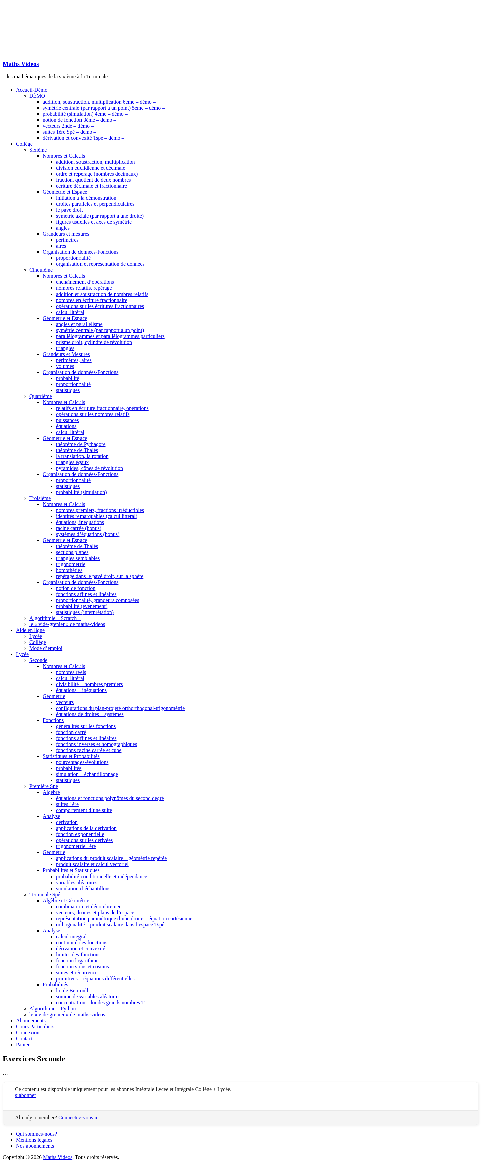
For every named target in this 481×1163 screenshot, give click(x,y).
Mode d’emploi (45, 648)
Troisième (40, 498)
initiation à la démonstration (86, 198)
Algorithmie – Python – (54, 1008)
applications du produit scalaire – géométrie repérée (111, 858)
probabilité (67, 378)
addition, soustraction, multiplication (95, 162)
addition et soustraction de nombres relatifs (102, 294)
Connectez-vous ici (79, 1117)
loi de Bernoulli (73, 990)
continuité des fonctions (81, 942)
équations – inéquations (81, 690)
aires (61, 246)
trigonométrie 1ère (76, 846)
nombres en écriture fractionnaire (91, 300)
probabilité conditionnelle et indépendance (101, 876)
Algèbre (51, 792)
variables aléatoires (76, 882)
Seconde (38, 660)
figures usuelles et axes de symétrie (94, 222)
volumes (65, 366)
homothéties (69, 570)
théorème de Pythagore (81, 444)
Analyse (51, 816)
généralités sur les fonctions (86, 726)
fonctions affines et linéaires (86, 594)
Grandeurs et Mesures (66, 354)
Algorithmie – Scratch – (55, 618)
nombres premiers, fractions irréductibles (100, 510)
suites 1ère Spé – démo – (69, 132)
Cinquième (41, 270)
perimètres (67, 240)
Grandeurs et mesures (66, 234)
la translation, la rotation (82, 456)
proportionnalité (73, 258)
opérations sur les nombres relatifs (93, 414)
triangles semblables (78, 558)
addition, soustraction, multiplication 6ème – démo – (99, 102)
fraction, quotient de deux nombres (93, 180)
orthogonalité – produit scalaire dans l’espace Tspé (110, 924)
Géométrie (54, 696)
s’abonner (25, 1095)
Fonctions (53, 720)
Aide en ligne (30, 630)
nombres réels (71, 672)
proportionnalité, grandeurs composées (97, 600)
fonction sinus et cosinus (82, 966)
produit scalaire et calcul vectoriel (92, 864)
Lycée (35, 636)
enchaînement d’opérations (85, 282)
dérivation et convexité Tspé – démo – (83, 138)
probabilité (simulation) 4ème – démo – (85, 114)
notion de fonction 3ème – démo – (79, 120)
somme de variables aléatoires (88, 996)
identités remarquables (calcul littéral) (96, 516)
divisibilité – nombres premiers (89, 684)
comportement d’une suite (84, 810)
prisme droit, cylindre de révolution (94, 342)
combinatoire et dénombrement (89, 906)
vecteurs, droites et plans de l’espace (95, 912)
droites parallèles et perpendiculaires (95, 204)
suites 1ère (67, 804)
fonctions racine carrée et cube (88, 750)
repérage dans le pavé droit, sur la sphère (99, 576)
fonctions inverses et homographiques (96, 744)
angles (63, 228)
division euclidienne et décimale (90, 168)
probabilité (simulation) (81, 492)
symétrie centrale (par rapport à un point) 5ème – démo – (104, 108)
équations (66, 426)
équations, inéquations (80, 522)
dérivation (67, 822)
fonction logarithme (77, 960)
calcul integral (71, 936)
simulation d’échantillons (83, 888)
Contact (24, 1038)
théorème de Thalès (77, 450)
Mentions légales (34, 1140)
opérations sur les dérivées (84, 840)
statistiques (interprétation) (85, 612)
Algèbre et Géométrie (66, 900)
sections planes (72, 552)
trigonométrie (70, 564)
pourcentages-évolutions (82, 762)
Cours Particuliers (35, 1026)
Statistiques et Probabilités (71, 756)
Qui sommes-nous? (36, 1134)
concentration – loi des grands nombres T (100, 1002)
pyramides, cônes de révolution (89, 468)
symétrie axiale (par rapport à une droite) (100, 216)
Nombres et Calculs (64, 156)
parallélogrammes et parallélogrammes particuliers (110, 336)
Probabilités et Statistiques (71, 870)
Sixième (38, 150)
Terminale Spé (44, 894)
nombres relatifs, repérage (84, 288)
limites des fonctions (78, 954)
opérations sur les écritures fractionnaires (100, 306)
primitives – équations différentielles (95, 978)
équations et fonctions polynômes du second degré (110, 798)
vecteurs (65, 702)
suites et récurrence (76, 972)
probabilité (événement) (81, 606)
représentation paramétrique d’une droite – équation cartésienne (124, 918)
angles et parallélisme (79, 324)
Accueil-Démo (31, 90)
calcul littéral (70, 312)
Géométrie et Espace (65, 192)
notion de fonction (75, 588)
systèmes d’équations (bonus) (87, 534)
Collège (24, 144)
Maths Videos (21, 63)
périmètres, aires (74, 360)
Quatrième (40, 396)
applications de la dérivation (86, 828)
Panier (23, 1044)
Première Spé (43, 786)
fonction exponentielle (80, 834)
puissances (67, 420)
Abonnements (31, 1020)
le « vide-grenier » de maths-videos (67, 624)
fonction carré (71, 732)
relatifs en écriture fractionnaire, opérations (102, 408)
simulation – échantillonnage (87, 774)
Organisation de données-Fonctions (80, 252)
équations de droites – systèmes (90, 714)
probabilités (69, 768)
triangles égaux (72, 462)
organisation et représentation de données (100, 264)
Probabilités (55, 984)
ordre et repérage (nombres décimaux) (97, 174)
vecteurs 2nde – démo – (68, 126)
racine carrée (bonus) (78, 528)
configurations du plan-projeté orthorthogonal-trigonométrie (120, 708)
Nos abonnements (35, 1146)
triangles (65, 348)
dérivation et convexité (80, 948)
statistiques (68, 390)
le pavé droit (69, 210)
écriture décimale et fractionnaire (91, 186)
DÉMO (37, 96)
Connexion (27, 1032)
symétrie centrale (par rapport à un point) (100, 330)
